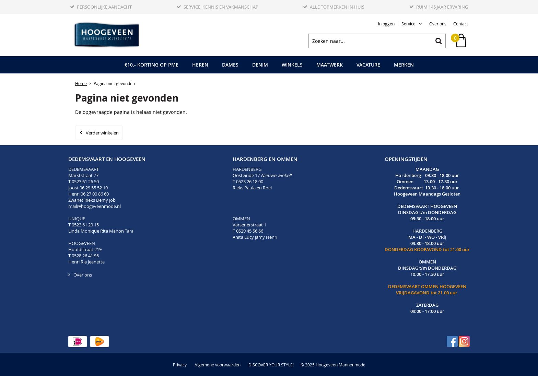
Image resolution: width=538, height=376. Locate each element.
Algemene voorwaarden (218, 364)
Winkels (292, 64)
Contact (460, 23)
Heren (200, 64)
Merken (404, 64)
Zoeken (438, 41)
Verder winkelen (102, 133)
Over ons (437, 23)
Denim (260, 64)
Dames (230, 64)
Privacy (180, 364)
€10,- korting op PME (151, 64)
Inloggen (386, 23)
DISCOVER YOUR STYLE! (271, 364)
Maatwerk (329, 64)
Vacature (368, 64)
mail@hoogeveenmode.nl (95, 206)
